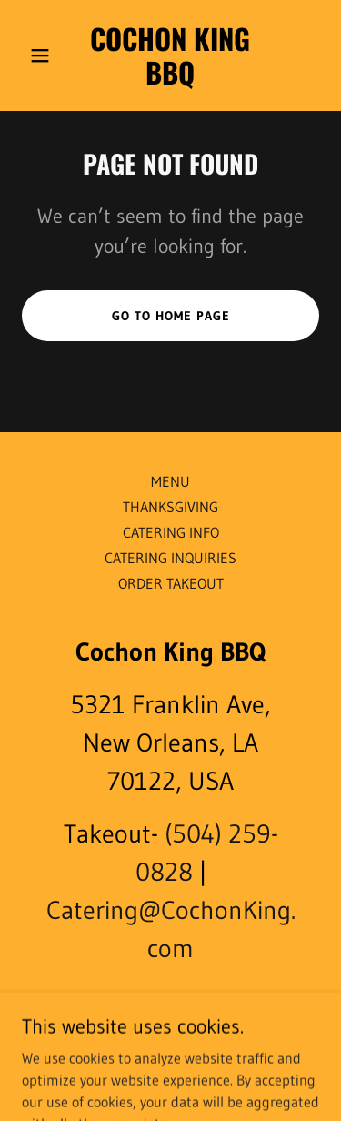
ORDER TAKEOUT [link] (171, 583)
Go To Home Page (171, 316)
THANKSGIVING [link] (170, 507)
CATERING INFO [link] (171, 532)
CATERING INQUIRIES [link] (170, 558)
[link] (170, 79)
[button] (44, 55)
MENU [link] (170, 481)
